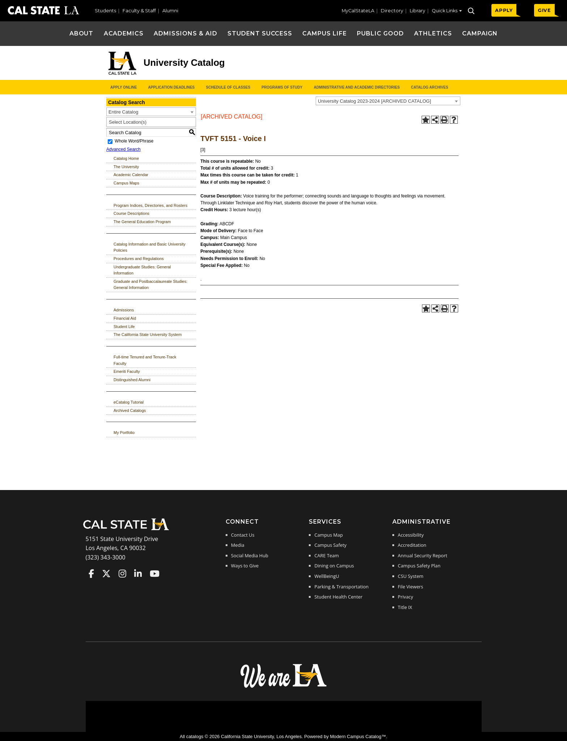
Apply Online (123, 87)
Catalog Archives (429, 87)
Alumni (170, 10)
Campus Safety (330, 545)
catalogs (195, 736)
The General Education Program (142, 222)
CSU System (410, 576)
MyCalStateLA (358, 10)
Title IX (405, 607)
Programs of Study (281, 87)
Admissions (124, 310)
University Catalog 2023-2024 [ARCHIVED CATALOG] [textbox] (374, 101)
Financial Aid (125, 318)
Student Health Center (338, 596)
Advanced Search (123, 149)
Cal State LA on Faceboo (91, 573)
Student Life (124, 326)
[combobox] (388, 101)
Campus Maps (126, 183)
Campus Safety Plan (419, 565)
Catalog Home (126, 158)
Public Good (380, 33)
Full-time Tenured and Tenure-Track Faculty (145, 360)
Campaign (480, 33)
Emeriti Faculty (127, 371)
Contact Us (243, 535)
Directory (392, 10)
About (81, 33)
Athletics (433, 33)
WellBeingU (326, 576)
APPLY (504, 10)
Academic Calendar (131, 175)
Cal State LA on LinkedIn (138, 573)
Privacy (405, 596)
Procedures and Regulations (139, 258)
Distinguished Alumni (132, 380)
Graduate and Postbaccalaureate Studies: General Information (150, 284)
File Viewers (410, 586)
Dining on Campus (334, 565)
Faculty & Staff (139, 10)
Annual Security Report (422, 555)
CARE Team (326, 555)
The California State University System (148, 334)
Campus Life (324, 33)
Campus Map (328, 535)
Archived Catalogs (130, 410)
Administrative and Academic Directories (357, 87)
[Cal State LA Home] (128, 529)
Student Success (259, 33)
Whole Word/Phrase (134, 141)
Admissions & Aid (185, 33)
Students (105, 10)
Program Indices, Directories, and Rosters (150, 205)
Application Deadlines (171, 87)
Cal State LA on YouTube (154, 573)
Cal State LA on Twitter (106, 573)
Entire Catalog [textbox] (123, 112)
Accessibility (410, 535)
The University (126, 167)
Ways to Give (245, 565)
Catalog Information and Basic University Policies (150, 247)
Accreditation (412, 545)
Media (237, 545)
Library (417, 10)
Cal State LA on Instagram (122, 573)
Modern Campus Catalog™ (358, 736)
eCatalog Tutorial (129, 402)
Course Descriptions (131, 213)
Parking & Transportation (341, 586)
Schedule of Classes (228, 87)
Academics (124, 33)
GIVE (544, 10)
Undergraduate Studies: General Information (142, 270)
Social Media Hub (249, 555)
